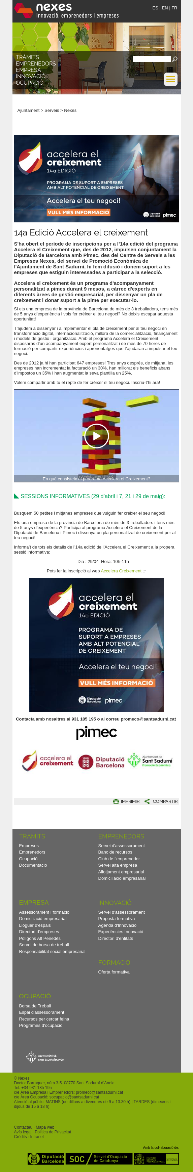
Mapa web (45, 1127)
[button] (171, 84)
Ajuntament (29, 110)
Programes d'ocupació (41, 1025)
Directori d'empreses (39, 931)
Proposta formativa (116, 918)
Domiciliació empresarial (122, 878)
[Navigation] (96, 435)
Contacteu (23, 1127)
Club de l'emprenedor (119, 858)
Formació (114, 962)
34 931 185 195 (38, 1087)
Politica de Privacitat (53, 1132)
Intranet (37, 1136)
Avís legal (23, 1132)
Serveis (51, 110)
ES (155, 7)
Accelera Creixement (121, 570)
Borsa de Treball (35, 1005)
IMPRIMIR (130, 801)
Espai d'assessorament (41, 1012)
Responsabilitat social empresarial (52, 951)
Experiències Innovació (120, 931)
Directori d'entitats (115, 938)
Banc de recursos (115, 852)
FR (174, 7)
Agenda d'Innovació (117, 925)
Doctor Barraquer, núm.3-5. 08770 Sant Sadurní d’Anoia (64, 1083)
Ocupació (29, 83)
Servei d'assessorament (121, 845)
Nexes (70, 110)
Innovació (30, 76)
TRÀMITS (27, 57)
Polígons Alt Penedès (40, 938)
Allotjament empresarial (121, 871)
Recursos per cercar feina (44, 1019)
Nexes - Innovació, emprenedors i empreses (66, 11)
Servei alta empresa (117, 865)
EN (165, 7)
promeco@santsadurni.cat (99, 1092)
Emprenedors (36, 63)
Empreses (29, 845)
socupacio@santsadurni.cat (74, 1097)
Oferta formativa (114, 971)
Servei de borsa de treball (44, 944)
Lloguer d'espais (35, 925)
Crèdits (20, 1136)
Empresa (28, 70)
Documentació (33, 865)
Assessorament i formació (44, 912)
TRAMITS (32, 836)
